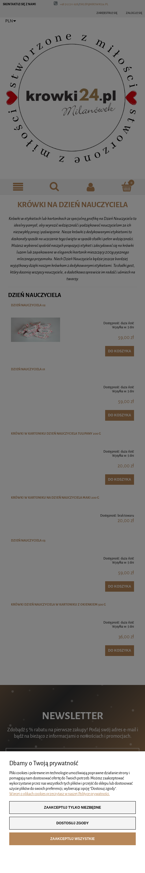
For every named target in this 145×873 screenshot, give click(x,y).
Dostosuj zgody (72, 823)
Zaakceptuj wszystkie (72, 839)
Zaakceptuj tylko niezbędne (72, 807)
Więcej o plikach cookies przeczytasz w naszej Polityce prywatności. (59, 794)
